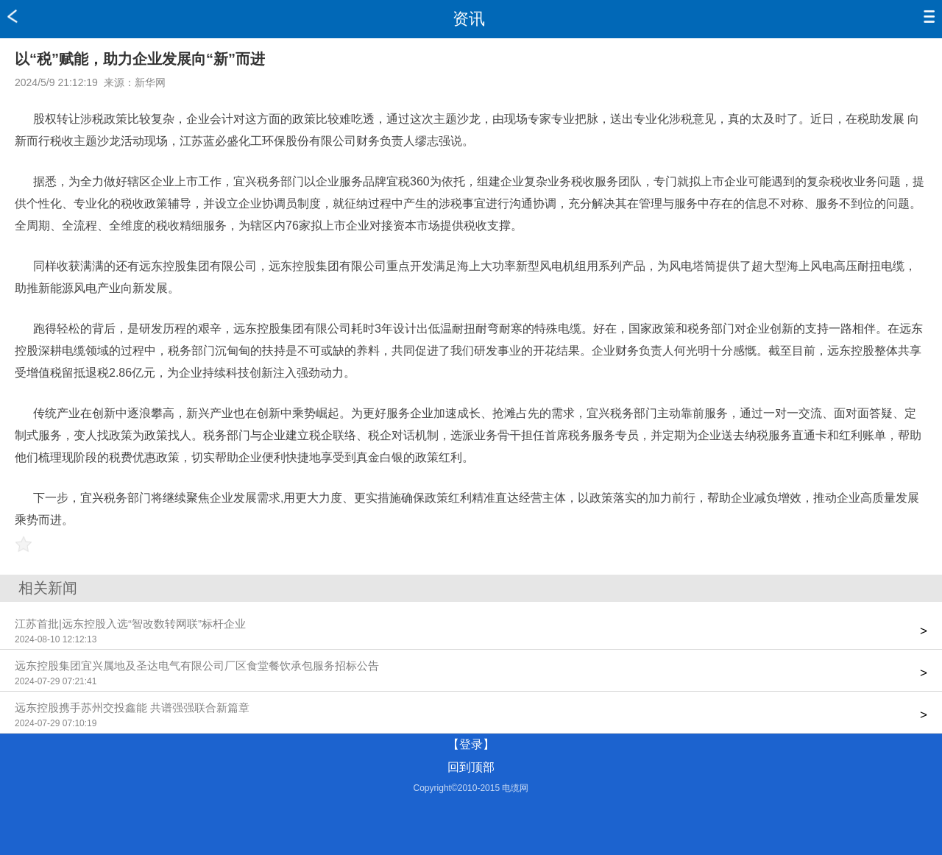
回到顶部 (471, 767)
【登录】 (471, 744)
